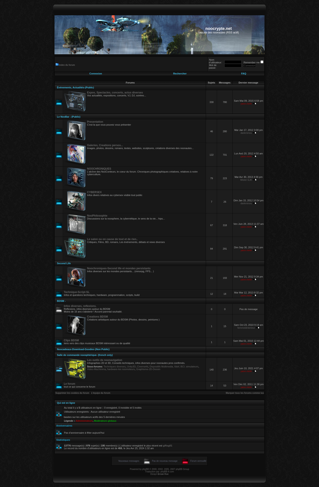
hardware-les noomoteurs (121, 369)
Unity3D (131, 366)
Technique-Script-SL (76, 292)
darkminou (246, 133)
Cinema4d (142, 366)
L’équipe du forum (100, 393)
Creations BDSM (97, 316)
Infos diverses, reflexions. (80, 306)
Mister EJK (246, 180)
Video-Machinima (96, 369)
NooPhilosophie (97, 215)
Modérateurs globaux (105, 421)
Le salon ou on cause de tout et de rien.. (112, 239)
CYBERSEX (94, 192)
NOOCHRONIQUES (99, 168)
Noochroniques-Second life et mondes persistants (119, 268)
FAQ (243, 73)
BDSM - (61, 301)
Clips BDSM (71, 340)
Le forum (69, 383)
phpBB (145, 469)
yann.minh (246, 103)
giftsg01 (167, 445)
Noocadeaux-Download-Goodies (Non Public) (83, 349)
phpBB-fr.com (167, 471)
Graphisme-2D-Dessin (148, 369)
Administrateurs (84, 421)
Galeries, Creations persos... (105, 145)
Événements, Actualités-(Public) (75, 87)
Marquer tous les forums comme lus (245, 393)
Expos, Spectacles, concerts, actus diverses (115, 92)
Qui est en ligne (66, 403)
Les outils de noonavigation (104, 360)
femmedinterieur (246, 327)
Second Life (64, 263)
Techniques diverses (115, 366)
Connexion (95, 73)
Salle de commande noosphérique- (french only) (85, 355)
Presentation (95, 121)
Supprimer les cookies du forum (72, 393)
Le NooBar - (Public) (68, 116)
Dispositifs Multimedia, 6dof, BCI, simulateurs (174, 366)
